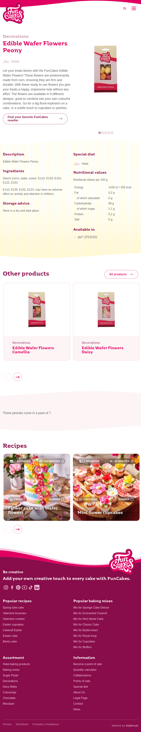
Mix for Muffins (82, 647)
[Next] (17, 379)
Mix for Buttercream (85, 630)
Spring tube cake (13, 607)
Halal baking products (16, 664)
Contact (78, 703)
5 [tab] (112, 133)
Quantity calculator (85, 669)
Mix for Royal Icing (85, 635)
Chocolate (9, 697)
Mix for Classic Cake (86, 624)
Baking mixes (11, 669)
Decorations (10, 681)
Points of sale (81, 681)
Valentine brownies (14, 613)
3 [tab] (106, 133)
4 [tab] (109, 133)
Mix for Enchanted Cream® (90, 613)
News (76, 709)
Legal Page (80, 697)
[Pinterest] (18, 587)
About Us (79, 692)
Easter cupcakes (13, 624)
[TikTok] (31, 587)
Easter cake (10, 635)
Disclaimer (22, 724)
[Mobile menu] (133, 8)
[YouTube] (24, 587)
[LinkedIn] (37, 587)
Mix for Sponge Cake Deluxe (91, 607)
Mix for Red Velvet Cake (88, 618)
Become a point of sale (87, 664)
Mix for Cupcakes (84, 641)
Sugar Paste (10, 675)
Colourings (9, 692)
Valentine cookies (14, 618)
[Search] (124, 8)
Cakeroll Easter (12, 630)
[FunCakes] (13, 13)
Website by (125, 725)
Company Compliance (46, 724)
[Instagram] (6, 587)
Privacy (7, 724)
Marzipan (8, 703)
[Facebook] (12, 587)
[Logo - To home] (122, 562)
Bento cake (10, 641)
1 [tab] (99, 133)
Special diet (80, 686)
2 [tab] (103, 133)
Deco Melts (10, 686)
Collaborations (82, 675)
